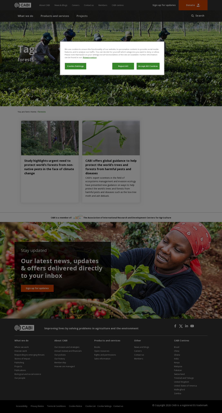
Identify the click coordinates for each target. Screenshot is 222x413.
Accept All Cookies (148, 66)
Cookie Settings (75, 66)
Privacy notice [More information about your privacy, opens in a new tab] (90, 57)
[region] (112, 58)
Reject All (123, 66)
